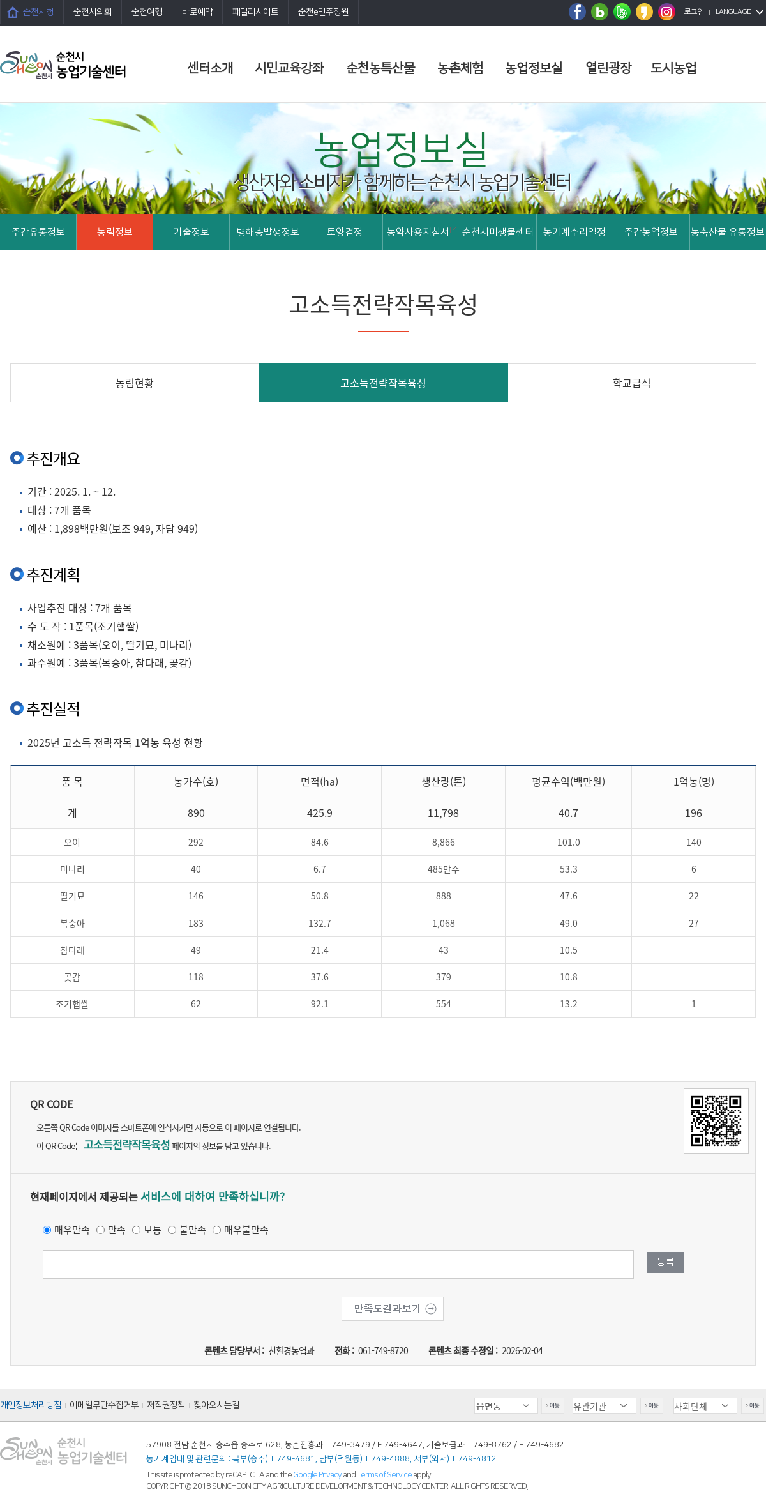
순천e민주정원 (323, 12)
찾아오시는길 (216, 1405)
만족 (117, 1230)
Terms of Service (384, 1474)
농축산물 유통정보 (728, 232)
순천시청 (38, 12)
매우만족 (72, 1230)
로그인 (693, 12)
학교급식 (632, 382)
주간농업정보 (651, 232)
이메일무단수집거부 (104, 1405)
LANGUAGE (733, 12)
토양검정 (345, 232)
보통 (152, 1230)
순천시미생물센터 (498, 232)
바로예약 (197, 12)
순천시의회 (92, 12)
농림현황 (135, 382)
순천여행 (146, 12)
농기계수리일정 (574, 232)
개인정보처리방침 (30, 1405)
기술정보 (191, 232)
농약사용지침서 (421, 232)
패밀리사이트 (255, 12)
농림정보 (115, 232)
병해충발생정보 (268, 232)
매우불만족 (246, 1230)
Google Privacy (318, 1474)
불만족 (192, 1230)
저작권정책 (166, 1405)
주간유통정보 (38, 232)
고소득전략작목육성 (383, 382)
